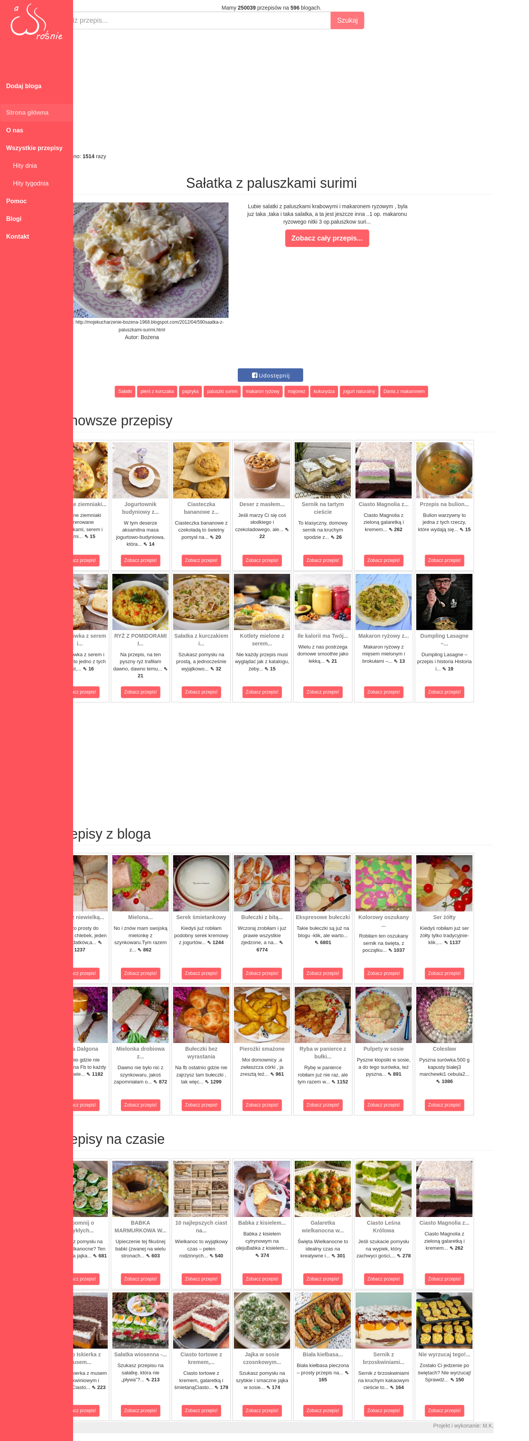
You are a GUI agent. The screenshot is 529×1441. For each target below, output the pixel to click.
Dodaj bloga (24, 86)
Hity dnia (21, 165)
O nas (14, 130)
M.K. (515, 1426)
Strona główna (27, 112)
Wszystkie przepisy (34, 148)
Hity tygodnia (27, 183)
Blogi (14, 219)
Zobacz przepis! (107, 560)
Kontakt (17, 236)
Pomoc (16, 201)
